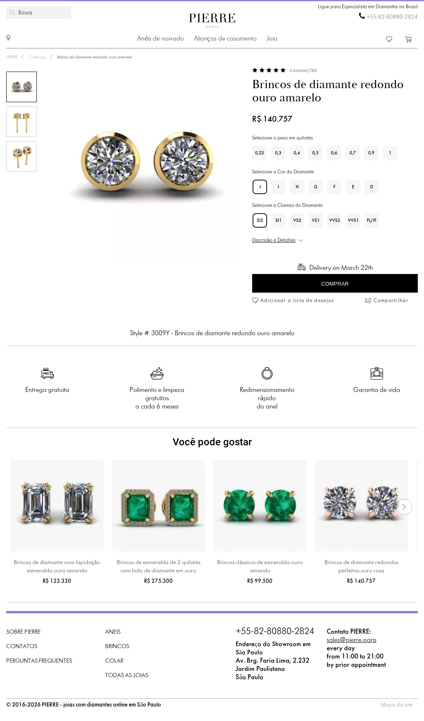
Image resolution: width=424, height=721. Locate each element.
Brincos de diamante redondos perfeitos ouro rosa (361, 567)
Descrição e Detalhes (274, 240)
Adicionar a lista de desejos (297, 300)
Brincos (117, 646)
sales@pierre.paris (351, 640)
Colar (114, 661)
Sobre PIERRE (23, 632)
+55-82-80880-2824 (392, 17)
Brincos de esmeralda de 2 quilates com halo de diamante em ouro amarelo (158, 567)
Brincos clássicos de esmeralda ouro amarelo (259, 567)
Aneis (112, 632)
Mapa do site (396, 705)
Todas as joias (126, 675)
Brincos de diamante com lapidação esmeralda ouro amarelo (57, 567)
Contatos (21, 646)
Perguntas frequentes (39, 661)
